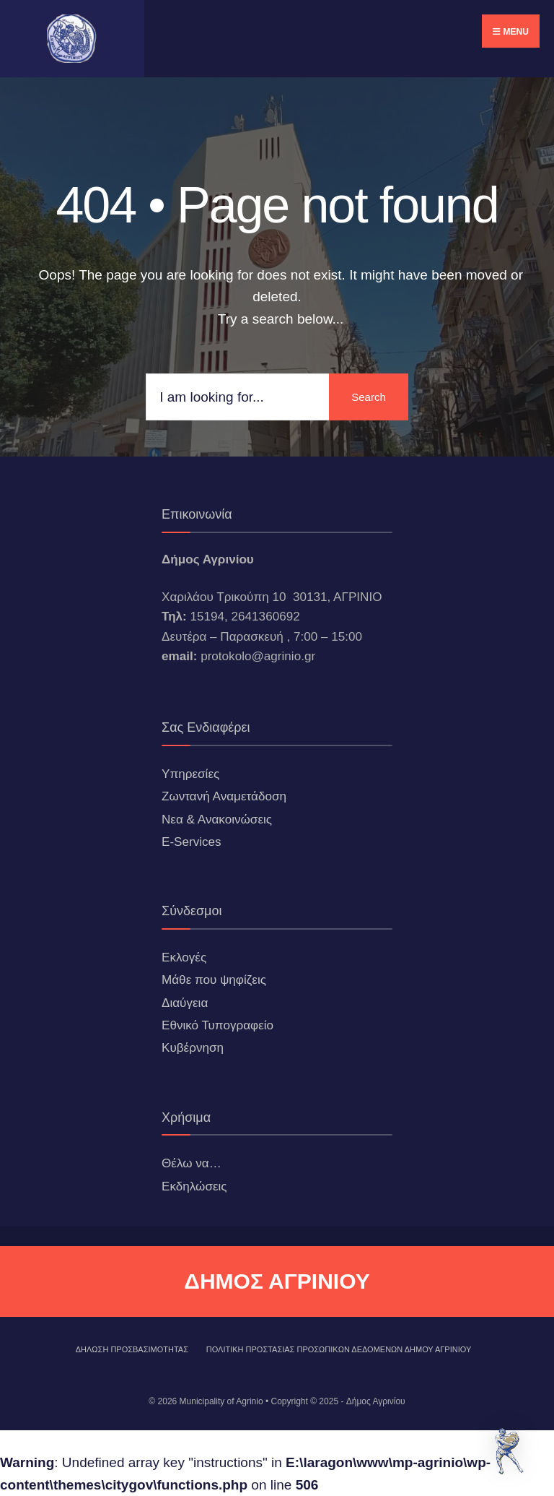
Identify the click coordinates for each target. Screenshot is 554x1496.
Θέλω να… (191, 1163)
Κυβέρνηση (193, 1048)
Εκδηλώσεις (194, 1186)
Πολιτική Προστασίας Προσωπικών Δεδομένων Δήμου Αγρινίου (339, 1349)
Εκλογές (184, 957)
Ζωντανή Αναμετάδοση (224, 796)
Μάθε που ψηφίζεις (214, 980)
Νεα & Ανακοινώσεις (217, 819)
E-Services (191, 842)
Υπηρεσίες (190, 774)
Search (368, 397)
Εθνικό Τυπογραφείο (217, 1025)
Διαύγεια (185, 1003)
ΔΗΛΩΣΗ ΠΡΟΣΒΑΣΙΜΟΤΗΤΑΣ (132, 1349)
